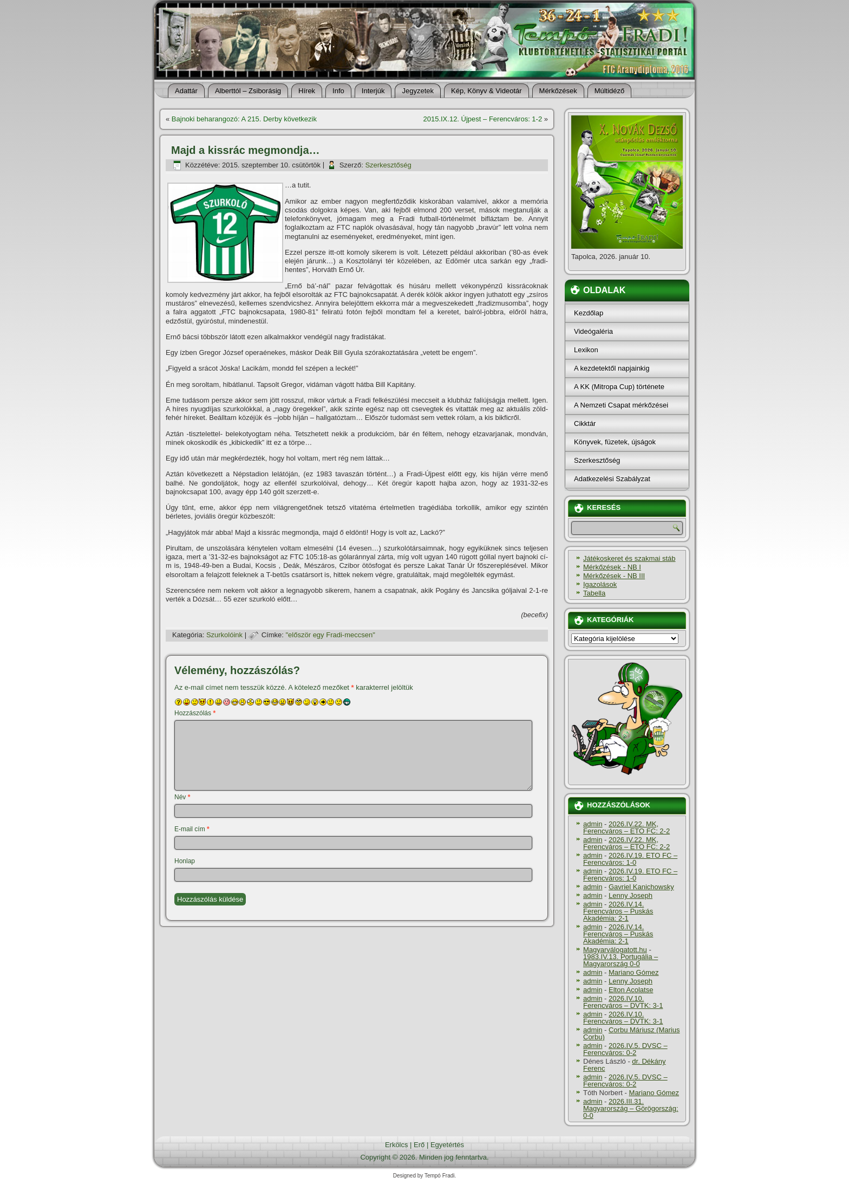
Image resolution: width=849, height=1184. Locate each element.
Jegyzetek (418, 91)
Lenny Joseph (630, 895)
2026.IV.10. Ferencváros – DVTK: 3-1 (623, 1002)
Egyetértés (447, 1145)
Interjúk (373, 91)
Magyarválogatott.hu (615, 950)
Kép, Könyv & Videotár (486, 91)
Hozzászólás (194, 713)
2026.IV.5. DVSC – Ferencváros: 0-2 (625, 1049)
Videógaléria (593, 331)
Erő (419, 1145)
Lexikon (586, 350)
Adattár (186, 91)
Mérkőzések (558, 91)
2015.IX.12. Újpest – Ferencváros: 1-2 (482, 119)
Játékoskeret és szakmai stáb (629, 558)
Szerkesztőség (388, 165)
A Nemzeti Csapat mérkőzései (621, 405)
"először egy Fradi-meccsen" (330, 635)
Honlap (184, 861)
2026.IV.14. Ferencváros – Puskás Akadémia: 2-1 (618, 911)
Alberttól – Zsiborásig (248, 91)
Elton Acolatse (631, 990)
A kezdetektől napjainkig (611, 368)
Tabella (594, 593)
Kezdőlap (588, 313)
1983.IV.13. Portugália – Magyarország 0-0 (620, 960)
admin (592, 824)
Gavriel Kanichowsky (641, 887)
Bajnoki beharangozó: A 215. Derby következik (244, 119)
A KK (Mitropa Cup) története (619, 387)
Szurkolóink (224, 635)
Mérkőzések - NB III (614, 576)
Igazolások (600, 584)
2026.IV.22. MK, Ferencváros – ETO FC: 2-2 (626, 827)
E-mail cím (192, 829)
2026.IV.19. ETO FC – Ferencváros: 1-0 (630, 858)
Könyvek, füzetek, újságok (615, 442)
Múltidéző (610, 91)
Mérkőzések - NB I (612, 567)
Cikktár (585, 423)
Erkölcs (396, 1145)
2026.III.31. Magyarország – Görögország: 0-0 (630, 1108)
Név (182, 797)
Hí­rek (306, 91)
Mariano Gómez (633, 972)
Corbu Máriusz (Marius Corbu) (631, 1033)
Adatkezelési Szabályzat (612, 479)
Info (338, 91)
